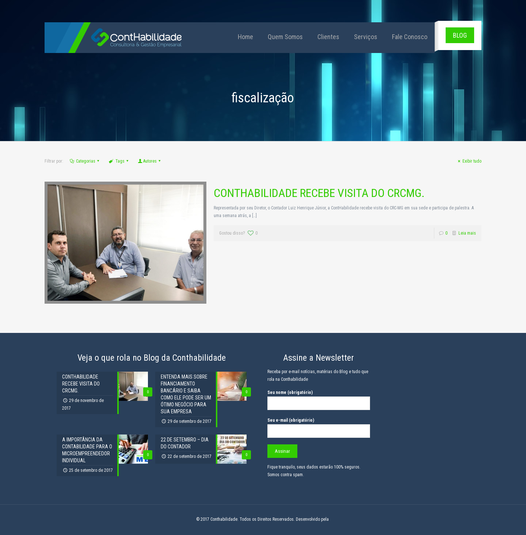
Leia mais (467, 233)
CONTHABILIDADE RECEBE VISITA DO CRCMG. (319, 193)
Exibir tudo (468, 161)
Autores (150, 161)
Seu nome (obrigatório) (318, 400)
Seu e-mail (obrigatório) (318, 428)
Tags (119, 161)
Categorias (85, 161)
